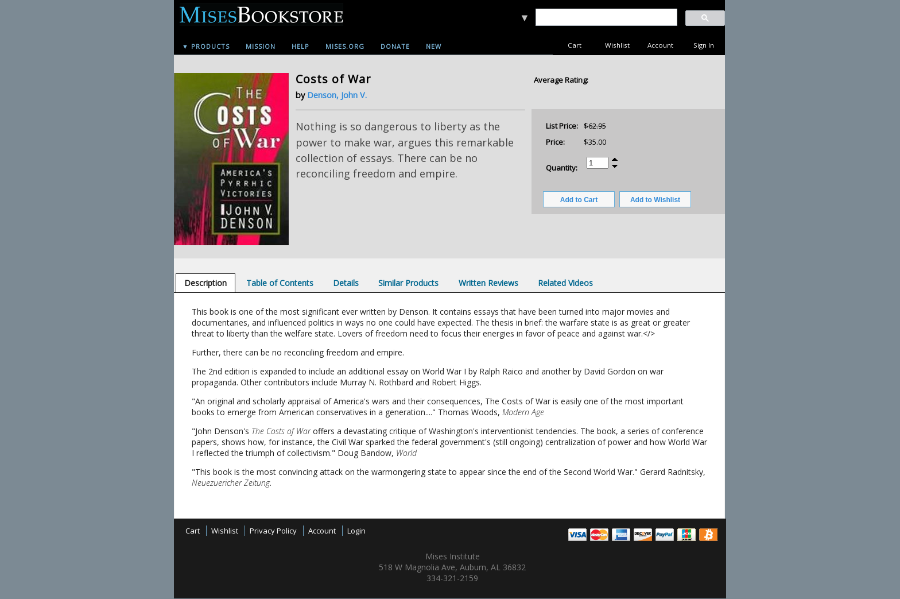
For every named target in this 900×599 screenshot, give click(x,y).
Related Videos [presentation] (565, 282)
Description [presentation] (205, 282)
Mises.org (344, 46)
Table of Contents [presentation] (279, 282)
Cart (574, 45)
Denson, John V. (337, 95)
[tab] (205, 282)
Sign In (703, 45)
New (433, 46)
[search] (605, 17)
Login (356, 530)
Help (300, 46)
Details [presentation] (346, 282)
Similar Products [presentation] (408, 282)
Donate (395, 46)
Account (660, 45)
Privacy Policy (273, 530)
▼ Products (206, 46)
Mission (261, 46)
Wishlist (617, 45)
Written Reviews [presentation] (488, 282)
